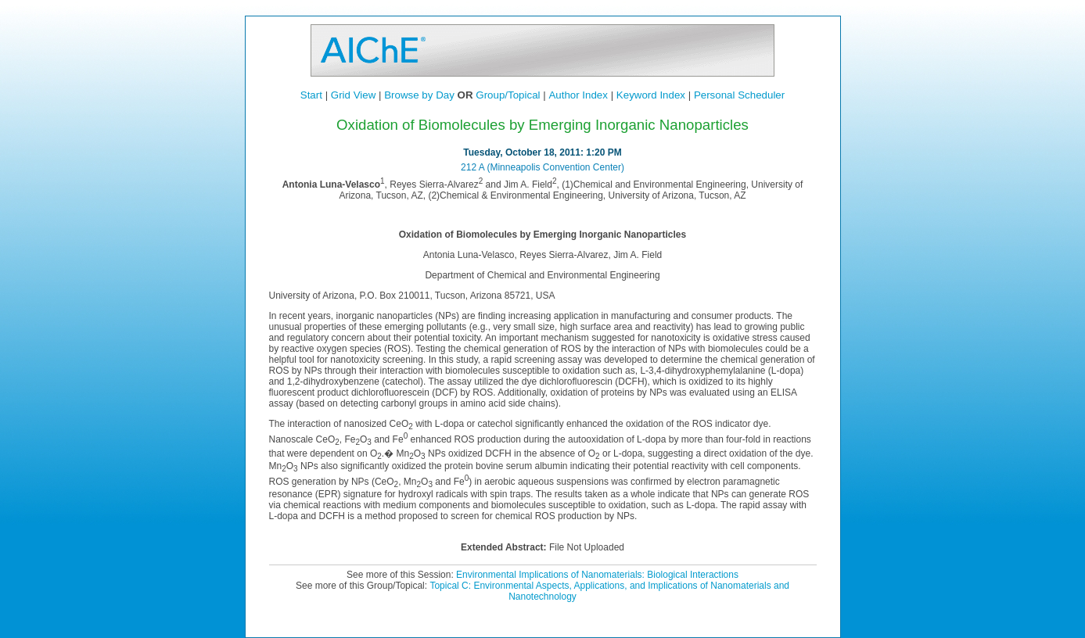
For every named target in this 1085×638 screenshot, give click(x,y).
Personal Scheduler (739, 95)
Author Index (578, 95)
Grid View (353, 95)
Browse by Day (419, 95)
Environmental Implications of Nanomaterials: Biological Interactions (597, 574)
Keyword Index (650, 95)
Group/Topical (508, 95)
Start (311, 95)
